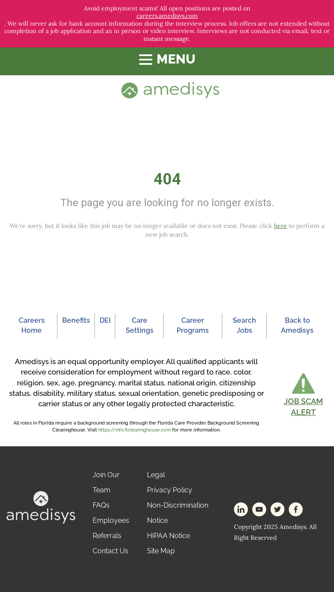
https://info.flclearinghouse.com (134, 430)
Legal (156, 475)
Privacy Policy (169, 490)
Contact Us (110, 551)
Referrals (107, 536)
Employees (111, 520)
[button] (303, 394)
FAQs (101, 505)
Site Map (161, 551)
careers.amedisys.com (167, 16)
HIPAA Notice (168, 536)
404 (167, 179)
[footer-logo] (41, 506)
